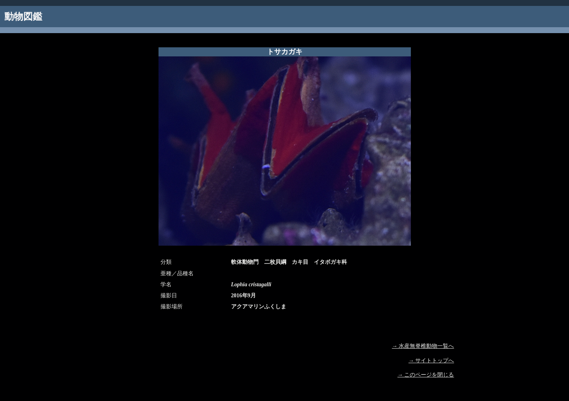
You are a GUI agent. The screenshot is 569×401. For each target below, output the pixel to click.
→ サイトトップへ (431, 361)
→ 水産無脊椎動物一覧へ (423, 346)
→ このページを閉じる (425, 375)
